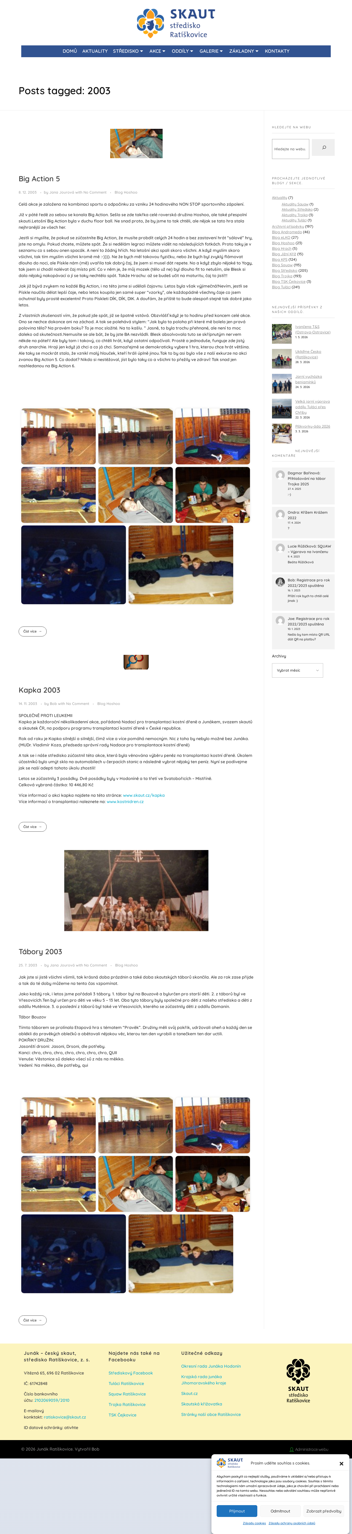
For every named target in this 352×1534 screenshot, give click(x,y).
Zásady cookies (254, 1523)
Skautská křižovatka (201, 1403)
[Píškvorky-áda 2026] (282, 433)
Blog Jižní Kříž (284, 254)
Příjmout (237, 1511)
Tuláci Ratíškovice (127, 1383)
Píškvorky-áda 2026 (312, 426)
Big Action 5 (39, 178)
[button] (341, 1463)
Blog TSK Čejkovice (289, 281)
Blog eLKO (281, 237)
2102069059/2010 (52, 1400)
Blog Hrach (281, 248)
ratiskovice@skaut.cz (65, 1417)
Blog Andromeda (287, 232)
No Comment (94, 192)
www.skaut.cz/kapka (144, 795)
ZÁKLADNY (243, 51)
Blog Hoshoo (126, 192)
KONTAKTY (277, 51)
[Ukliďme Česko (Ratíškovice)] (282, 359)
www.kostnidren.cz (125, 801)
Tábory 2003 (40, 951)
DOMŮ (70, 51)
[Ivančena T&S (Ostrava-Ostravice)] (282, 334)
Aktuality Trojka (295, 215)
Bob (54, 703)
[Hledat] (323, 147)
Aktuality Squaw (295, 204)
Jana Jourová (62, 192)
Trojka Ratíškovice (127, 1404)
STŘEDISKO (128, 51)
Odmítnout (280, 1511)
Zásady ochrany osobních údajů (292, 1523)
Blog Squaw (282, 265)
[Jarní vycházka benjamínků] (282, 384)
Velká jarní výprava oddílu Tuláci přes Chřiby (312, 407)
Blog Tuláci (281, 287)
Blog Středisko (284, 270)
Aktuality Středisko (297, 209)
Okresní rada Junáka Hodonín (211, 1366)
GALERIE (211, 51)
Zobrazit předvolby (324, 1511)
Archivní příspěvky (288, 226)
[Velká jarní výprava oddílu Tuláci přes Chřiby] (282, 408)
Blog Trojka (282, 276)
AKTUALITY (95, 51)
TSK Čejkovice (122, 1415)
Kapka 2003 (39, 689)
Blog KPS (279, 259)
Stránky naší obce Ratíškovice (211, 1414)
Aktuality (279, 197)
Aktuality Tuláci (294, 220)
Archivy (279, 656)
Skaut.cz (189, 1393)
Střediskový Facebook (131, 1373)
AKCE (157, 51)
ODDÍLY (182, 51)
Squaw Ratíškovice (128, 1394)
